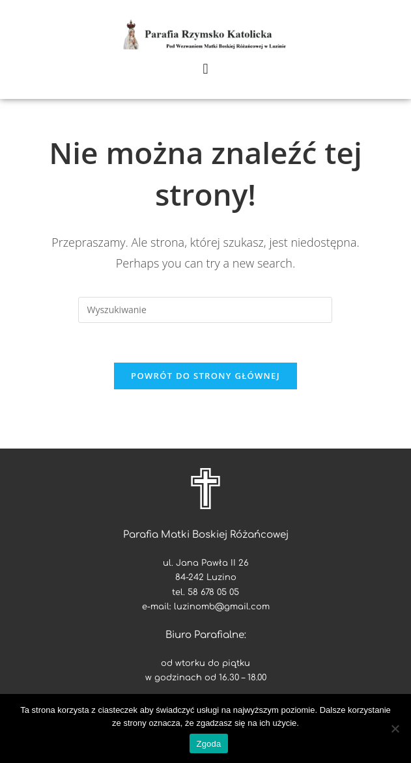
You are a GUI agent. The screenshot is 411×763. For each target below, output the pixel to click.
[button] (205, 68)
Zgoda (208, 744)
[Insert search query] (205, 310)
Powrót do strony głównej (205, 376)
